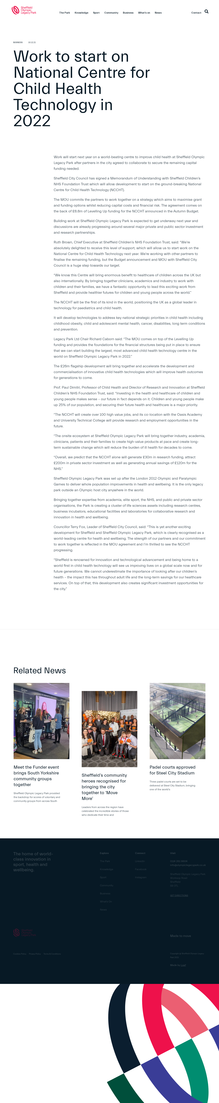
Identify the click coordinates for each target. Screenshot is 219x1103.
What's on (144, 12)
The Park (64, 12)
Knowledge (81, 12)
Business (128, 12)
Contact (196, 12)
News (158, 12)
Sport (96, 12)
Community (111, 12)
